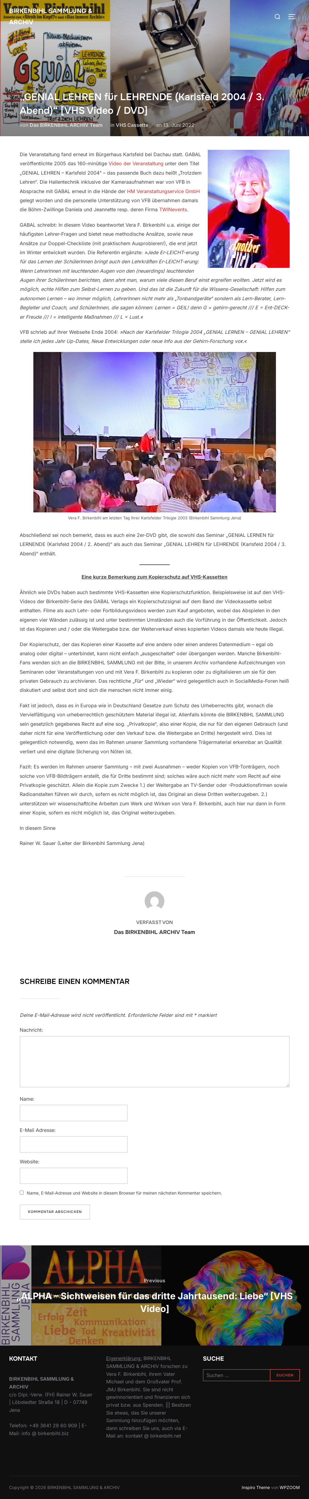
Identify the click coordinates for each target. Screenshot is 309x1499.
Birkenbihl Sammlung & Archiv (53, 17)
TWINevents (173, 209)
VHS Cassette (132, 125)
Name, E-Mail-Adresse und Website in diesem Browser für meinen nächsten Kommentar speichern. (124, 1192)
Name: (27, 1099)
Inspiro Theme (256, 1487)
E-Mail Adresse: (38, 1130)
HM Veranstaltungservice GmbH (163, 191)
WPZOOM (290, 1487)
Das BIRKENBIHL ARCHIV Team (66, 125)
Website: (29, 1162)
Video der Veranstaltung (136, 163)
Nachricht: (31, 1030)
